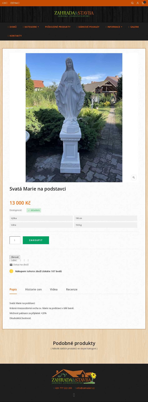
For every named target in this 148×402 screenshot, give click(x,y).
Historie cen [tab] (33, 289)
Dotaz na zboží (19, 264)
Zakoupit (36, 240)
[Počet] (15, 240)
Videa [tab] (54, 289)
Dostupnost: (16, 210)
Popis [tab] (13, 289)
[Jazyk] (14, 3)
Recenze (71, 289)
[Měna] (4, 3)
